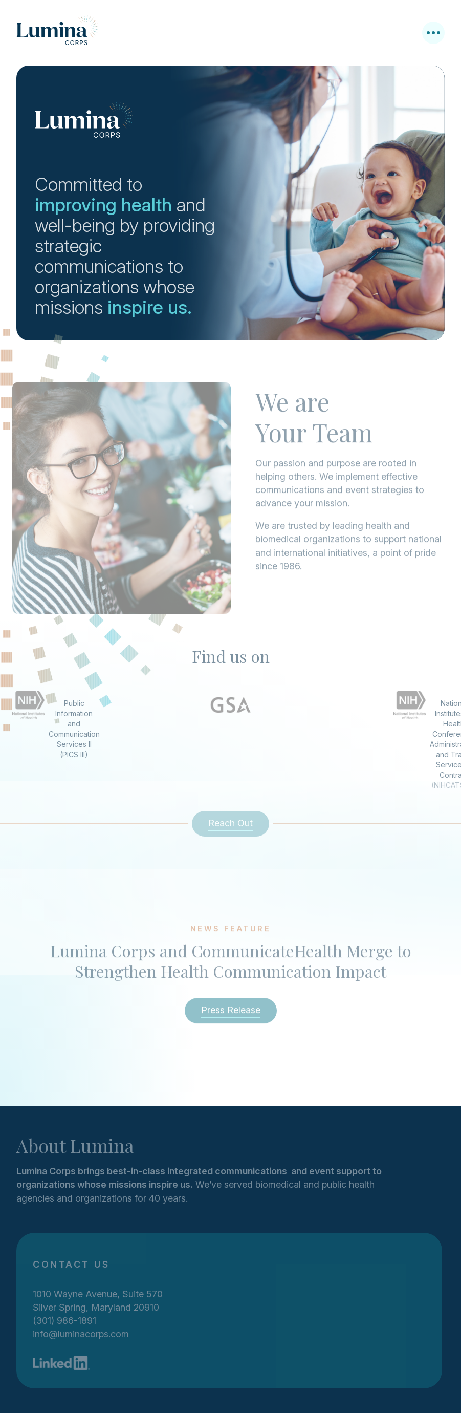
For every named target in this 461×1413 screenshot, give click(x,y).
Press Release (230, 1013)
